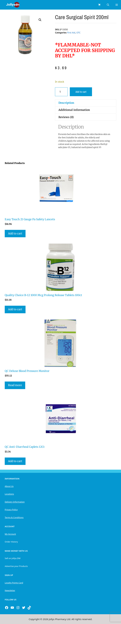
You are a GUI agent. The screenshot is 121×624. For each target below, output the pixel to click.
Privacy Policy (11, 509)
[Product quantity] (61, 91)
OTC (78, 32)
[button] (40, 20)
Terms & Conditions (14, 517)
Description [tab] (66, 103)
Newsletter (10, 590)
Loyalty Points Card (14, 582)
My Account (10, 534)
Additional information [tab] (74, 110)
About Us (9, 486)
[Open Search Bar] (108, 4)
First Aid (71, 32)
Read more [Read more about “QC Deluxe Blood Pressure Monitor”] (15, 385)
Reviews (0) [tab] (66, 117)
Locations (9, 494)
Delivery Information (15, 501)
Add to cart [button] (15, 233)
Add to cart (80, 91)
